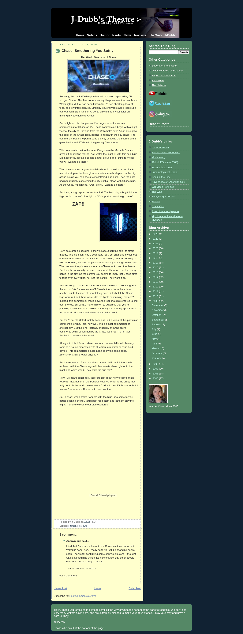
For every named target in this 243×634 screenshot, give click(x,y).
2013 (156, 281)
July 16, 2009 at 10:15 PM (81, 568)
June (155, 333)
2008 (156, 364)
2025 (156, 234)
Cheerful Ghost (160, 147)
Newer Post (60, 588)
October (157, 314)
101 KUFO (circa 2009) (165, 162)
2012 (156, 286)
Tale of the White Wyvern (166, 152)
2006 (156, 373)
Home (80, 35)
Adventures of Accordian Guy (168, 181)
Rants (116, 35)
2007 (156, 368)
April (155, 343)
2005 (156, 378)
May (154, 338)
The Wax (157, 191)
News (127, 35)
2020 (156, 248)
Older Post (135, 588)
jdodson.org (158, 157)
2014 (156, 277)
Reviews (140, 35)
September (158, 319)
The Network (159, 85)
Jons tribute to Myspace (165, 211)
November (158, 310)
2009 (156, 301)
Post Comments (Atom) (82, 595)
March (155, 348)
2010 (156, 296)
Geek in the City (161, 177)
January (157, 358)
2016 (156, 267)
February (157, 353)
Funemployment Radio (165, 172)
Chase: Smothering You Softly (88, 51)
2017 (156, 262)
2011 (156, 291)
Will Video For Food (163, 186)
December (158, 305)
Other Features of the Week (167, 70)
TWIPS (156, 201)
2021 (156, 243)
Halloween (158, 80)
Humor (105, 35)
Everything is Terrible (163, 196)
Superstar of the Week (164, 65)
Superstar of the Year (164, 75)
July (154, 329)
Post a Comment (67, 575)
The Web (155, 35)
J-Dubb (169, 35)
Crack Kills (158, 206)
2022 (156, 238)
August (156, 324)
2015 (156, 272)
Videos (92, 35)
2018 (156, 257)
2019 (156, 253)
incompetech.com (162, 167)
